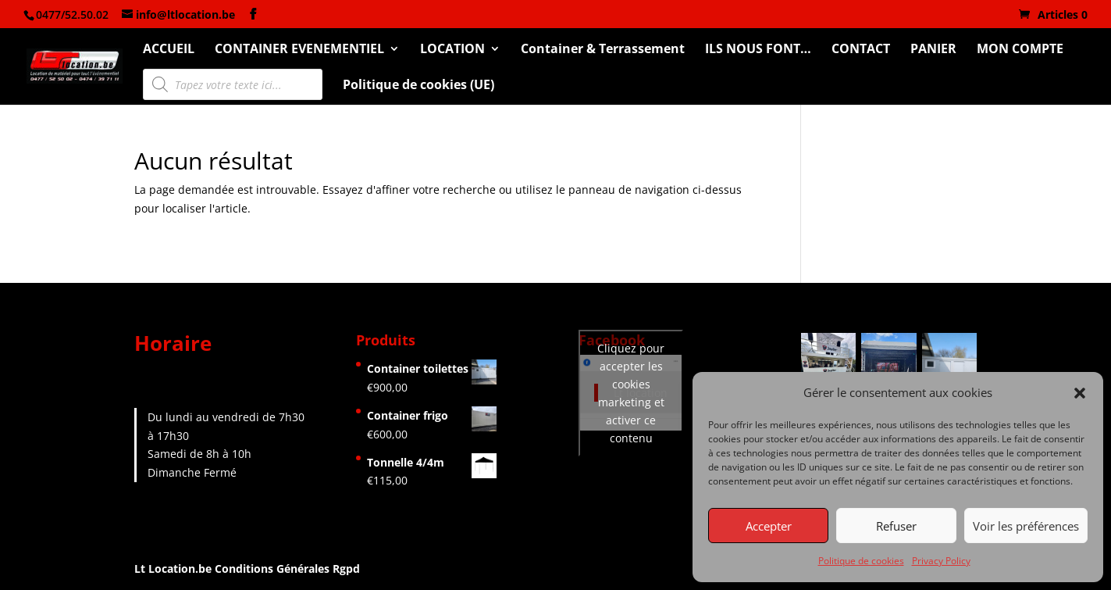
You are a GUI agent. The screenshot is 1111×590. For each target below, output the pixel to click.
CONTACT (860, 50)
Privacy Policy (941, 560)
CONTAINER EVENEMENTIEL (299, 50)
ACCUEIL (168, 50)
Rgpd (346, 568)
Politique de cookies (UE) (418, 86)
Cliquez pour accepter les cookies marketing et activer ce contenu (630, 393)
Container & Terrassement (603, 50)
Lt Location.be (174, 568)
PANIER (933, 50)
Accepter (769, 526)
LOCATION (452, 50)
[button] (1080, 393)
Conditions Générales (272, 568)
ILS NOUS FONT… (758, 50)
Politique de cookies (861, 560)
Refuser (896, 526)
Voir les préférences (1026, 526)
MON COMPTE (1020, 50)
